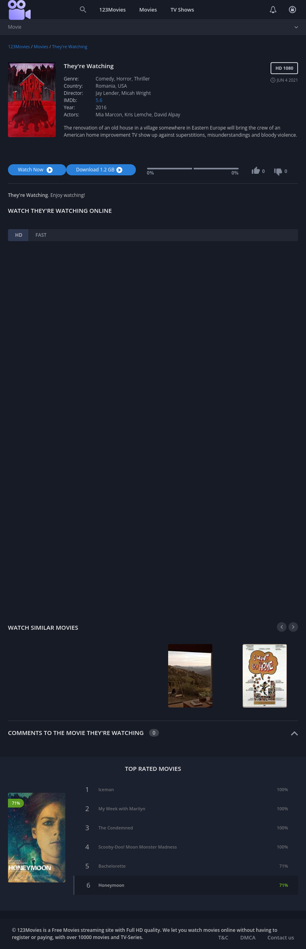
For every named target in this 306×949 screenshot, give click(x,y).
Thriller (142, 78)
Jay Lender (107, 93)
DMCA (247, 937)
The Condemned (115, 828)
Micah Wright (136, 93)
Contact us (280, 937)
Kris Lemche (138, 114)
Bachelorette (112, 866)
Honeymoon (111, 885)
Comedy (105, 78)
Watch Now (36, 169)
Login (292, 9)
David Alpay (167, 114)
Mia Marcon (109, 114)
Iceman (106, 789)
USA (122, 86)
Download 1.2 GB (100, 169)
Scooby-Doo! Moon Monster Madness (137, 847)
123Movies (112, 9)
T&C (223, 937)
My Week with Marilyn (121, 808)
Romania (105, 86)
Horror (123, 78)
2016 (101, 107)
